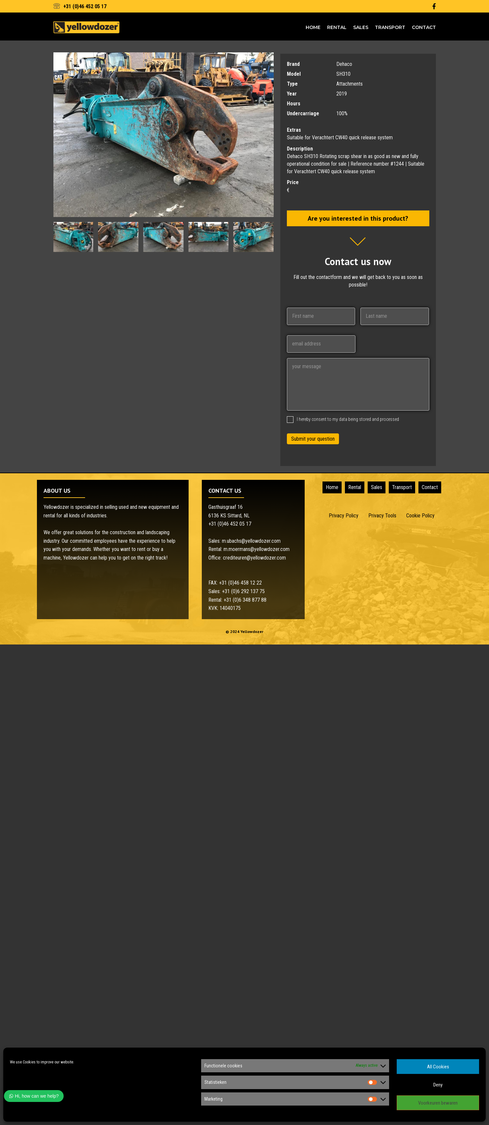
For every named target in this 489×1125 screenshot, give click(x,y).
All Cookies (438, 1067)
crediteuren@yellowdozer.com (254, 558)
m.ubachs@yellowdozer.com (251, 541)
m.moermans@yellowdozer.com (257, 549)
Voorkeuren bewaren (438, 1103)
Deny (438, 1085)
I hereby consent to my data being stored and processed (348, 419)
